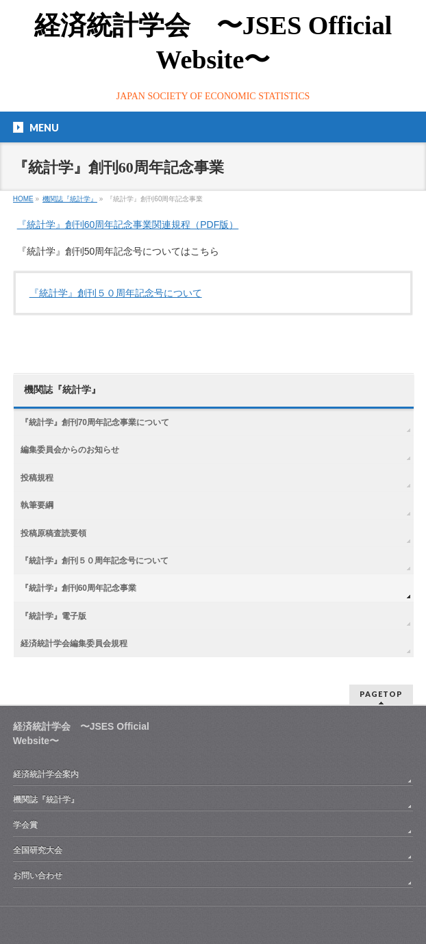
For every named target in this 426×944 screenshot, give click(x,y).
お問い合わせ (37, 875)
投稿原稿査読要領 (53, 533)
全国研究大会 (37, 850)
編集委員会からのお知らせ (70, 450)
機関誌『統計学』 (62, 390)
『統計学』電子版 (53, 616)
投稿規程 (37, 478)
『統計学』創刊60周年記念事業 (78, 588)
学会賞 (25, 825)
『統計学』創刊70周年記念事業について (95, 422)
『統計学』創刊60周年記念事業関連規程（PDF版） (128, 224)
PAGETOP (381, 693)
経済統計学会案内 (46, 774)
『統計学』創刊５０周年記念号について (115, 293)
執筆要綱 (37, 505)
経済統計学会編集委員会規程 (74, 643)
